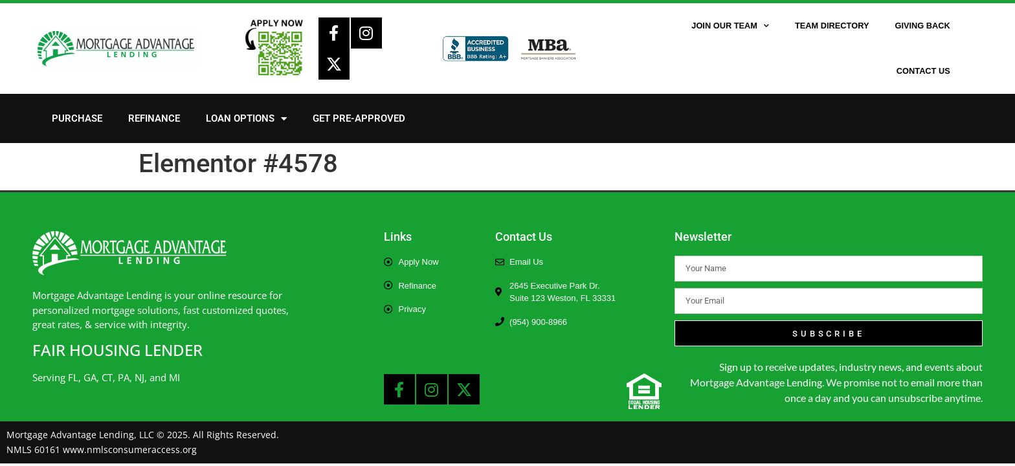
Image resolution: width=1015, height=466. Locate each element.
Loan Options (246, 118)
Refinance (154, 118)
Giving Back (922, 25)
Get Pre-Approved (359, 118)
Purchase (77, 118)
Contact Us (923, 71)
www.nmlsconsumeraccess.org (130, 449)
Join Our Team (730, 26)
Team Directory (832, 25)
